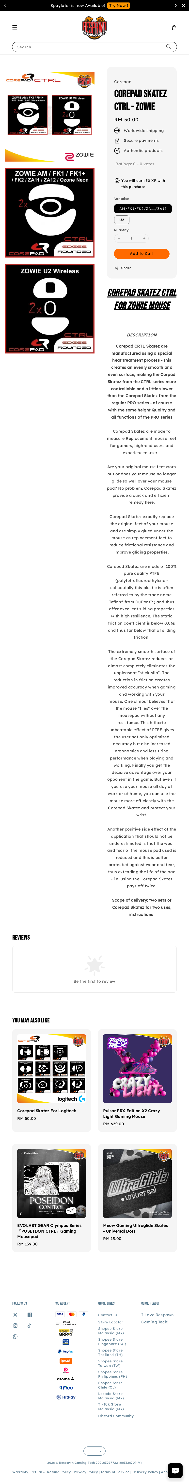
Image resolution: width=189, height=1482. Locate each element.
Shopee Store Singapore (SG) (112, 1341)
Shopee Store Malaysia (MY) (111, 1330)
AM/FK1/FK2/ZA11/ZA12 (143, 208)
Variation (121, 199)
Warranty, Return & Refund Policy (41, 1472)
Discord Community (116, 1416)
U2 (121, 220)
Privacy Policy (86, 1472)
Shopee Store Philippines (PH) (112, 1374)
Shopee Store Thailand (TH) (110, 1352)
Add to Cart (142, 253)
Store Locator (110, 1322)
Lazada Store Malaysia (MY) (111, 1395)
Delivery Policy (145, 1472)
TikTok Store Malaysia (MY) (111, 1406)
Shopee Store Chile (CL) (110, 1385)
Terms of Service (115, 1472)
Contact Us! (125, 5)
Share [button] (123, 268)
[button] (14, 27)
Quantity (121, 230)
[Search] (169, 47)
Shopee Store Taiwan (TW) (110, 1363)
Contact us (107, 1315)
